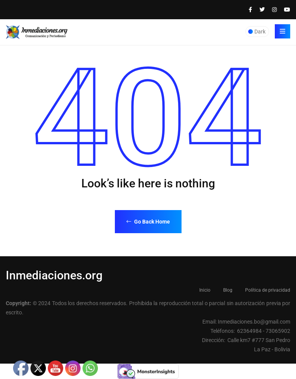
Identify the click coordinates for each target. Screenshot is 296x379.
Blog (227, 290)
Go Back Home (148, 222)
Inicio (204, 290)
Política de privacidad (267, 290)
